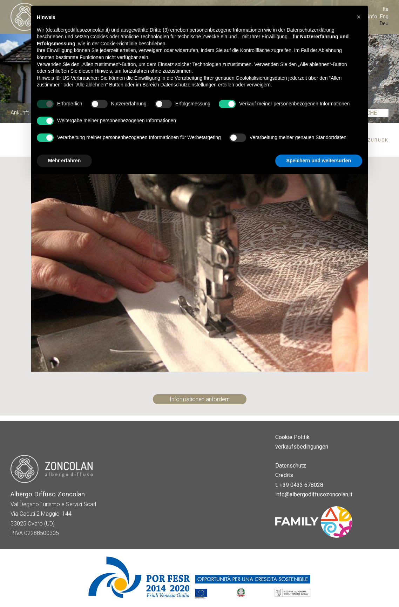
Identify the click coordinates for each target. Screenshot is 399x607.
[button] (358, 16)
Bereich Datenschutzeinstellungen (179, 84)
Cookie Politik (292, 437)
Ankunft (20, 113)
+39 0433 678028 (301, 485)
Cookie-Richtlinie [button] (118, 43)
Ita (385, 9)
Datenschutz (290, 465)
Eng (384, 17)
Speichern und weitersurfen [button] (318, 160)
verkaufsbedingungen (301, 446)
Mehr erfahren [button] (64, 160)
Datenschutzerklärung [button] (310, 30)
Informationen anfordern (200, 399)
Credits (284, 475)
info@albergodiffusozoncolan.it (313, 494)
